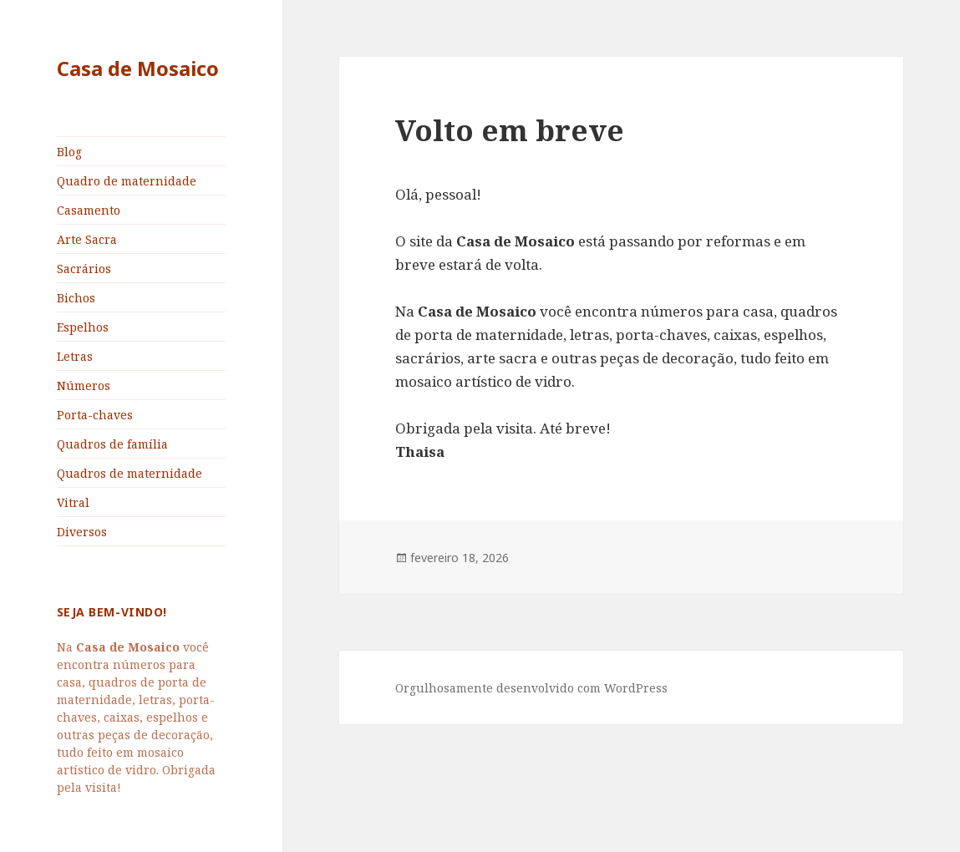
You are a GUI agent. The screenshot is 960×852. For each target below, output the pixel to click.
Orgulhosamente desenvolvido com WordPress (531, 688)
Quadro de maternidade (126, 181)
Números (83, 385)
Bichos (76, 298)
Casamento (88, 210)
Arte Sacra (87, 239)
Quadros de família (112, 444)
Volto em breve (509, 130)
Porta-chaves (95, 415)
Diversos (82, 532)
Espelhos (83, 327)
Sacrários (84, 268)
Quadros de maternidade (129, 473)
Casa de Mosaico (138, 68)
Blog (69, 152)
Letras (75, 356)
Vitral (73, 502)
